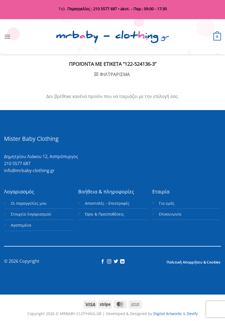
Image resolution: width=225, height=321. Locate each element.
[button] (7, 36)
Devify (192, 313)
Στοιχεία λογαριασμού (31, 214)
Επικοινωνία (170, 214)
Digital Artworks (167, 313)
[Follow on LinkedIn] (122, 261)
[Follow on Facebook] (103, 261)
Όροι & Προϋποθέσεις (104, 214)
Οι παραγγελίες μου (29, 203)
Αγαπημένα (21, 225)
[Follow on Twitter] (116, 261)
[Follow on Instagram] (109, 261)
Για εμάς (166, 203)
